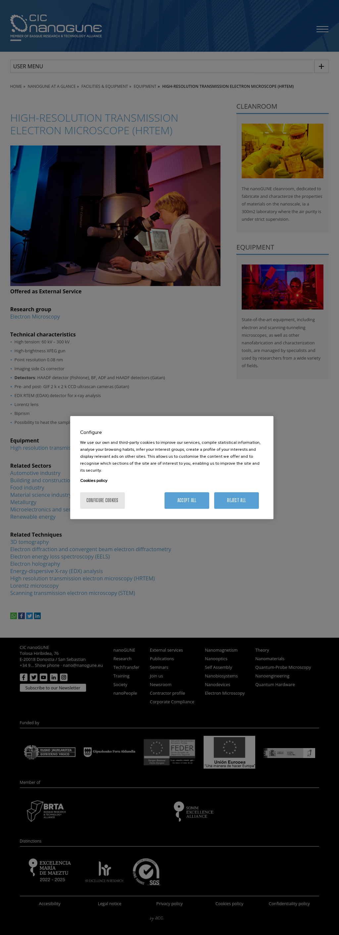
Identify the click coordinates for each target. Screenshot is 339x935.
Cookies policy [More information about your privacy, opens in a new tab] (93, 480)
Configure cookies (102, 500)
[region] (171, 467)
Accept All (187, 500)
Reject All (236, 500)
